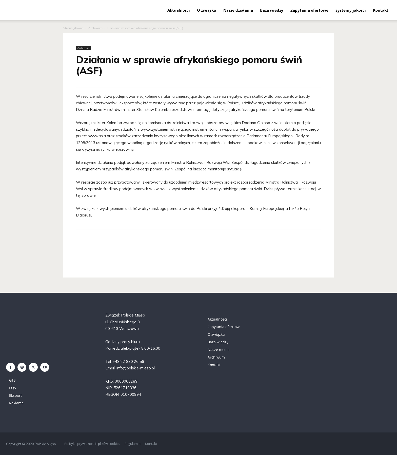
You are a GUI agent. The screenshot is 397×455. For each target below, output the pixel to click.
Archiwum (95, 28)
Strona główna (73, 28)
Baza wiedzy (271, 10)
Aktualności (178, 10)
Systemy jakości (350, 10)
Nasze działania (238, 10)
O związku (206, 10)
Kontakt (380, 10)
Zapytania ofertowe (309, 10)
